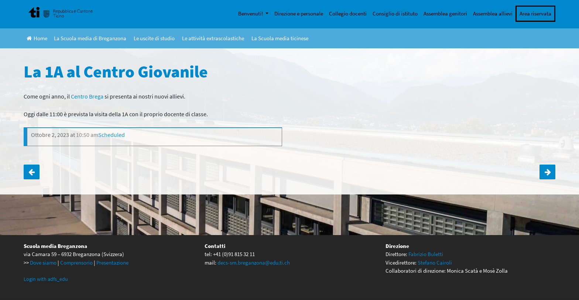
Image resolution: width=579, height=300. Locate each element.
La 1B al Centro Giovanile (547, 172)
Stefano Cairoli (435, 262)
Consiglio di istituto (395, 13)
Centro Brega (87, 96)
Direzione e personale (298, 13)
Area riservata (535, 13)
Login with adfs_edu (46, 279)
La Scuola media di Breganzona (90, 38)
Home (37, 38)
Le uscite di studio (154, 38)
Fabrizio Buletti (425, 254)
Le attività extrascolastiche (213, 38)
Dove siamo (43, 262)
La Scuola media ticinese (279, 38)
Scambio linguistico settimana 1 (32, 172)
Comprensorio (76, 262)
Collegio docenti (348, 13)
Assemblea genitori (445, 13)
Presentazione (112, 262)
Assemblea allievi (493, 13)
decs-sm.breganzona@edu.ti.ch (253, 262)
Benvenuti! (251, 13)
